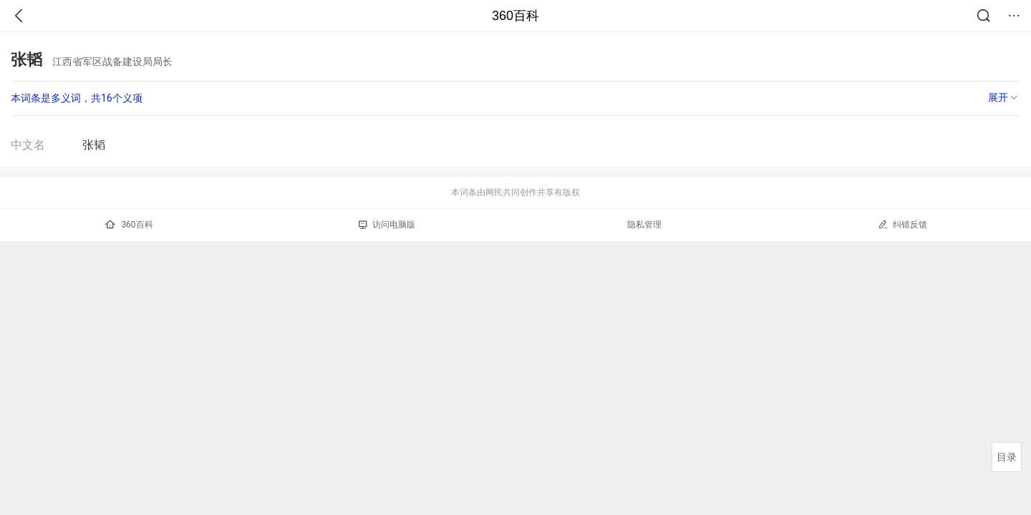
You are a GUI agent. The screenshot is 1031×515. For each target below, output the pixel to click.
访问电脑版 (387, 225)
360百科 (515, 16)
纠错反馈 (902, 224)
